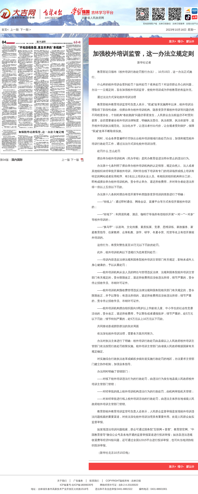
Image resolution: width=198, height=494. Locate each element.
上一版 (66, 159)
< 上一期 (13, 29)
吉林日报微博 (178, 24)
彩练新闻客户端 (150, 24)
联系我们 (94, 480)
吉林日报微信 (165, 24)
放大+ (172, 41)
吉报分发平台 (192, 24)
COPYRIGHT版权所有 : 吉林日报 (123, 480)
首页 (3, 29)
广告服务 (78, 480)
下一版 (75, 159)
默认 (190, 41)
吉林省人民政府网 (93, 17)
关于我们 (62, 480)
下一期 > (25, 29)
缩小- (181, 41)
